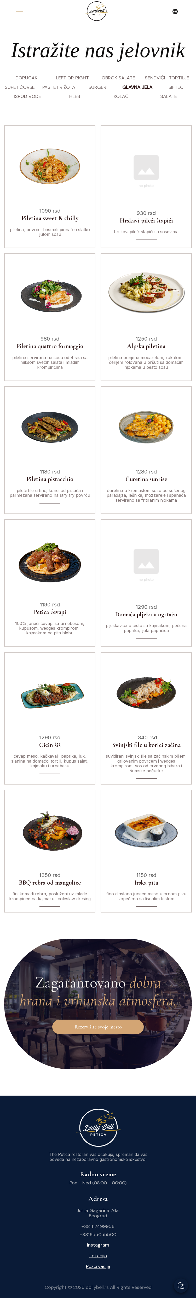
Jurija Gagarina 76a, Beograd (98, 1213)
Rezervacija (98, 1266)
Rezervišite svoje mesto (98, 1027)
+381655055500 (98, 1234)
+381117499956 (98, 1226)
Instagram (98, 1245)
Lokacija (98, 1256)
